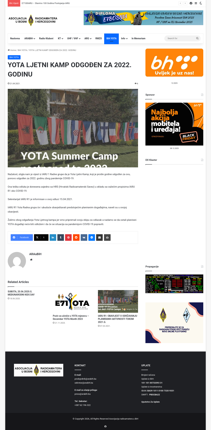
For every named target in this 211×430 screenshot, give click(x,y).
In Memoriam (138, 38)
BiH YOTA (111, 38)
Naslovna (15, 38)
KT (59, 38)
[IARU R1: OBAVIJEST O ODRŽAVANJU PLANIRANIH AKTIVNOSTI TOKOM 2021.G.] (118, 300)
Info (123, 38)
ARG (86, 38)
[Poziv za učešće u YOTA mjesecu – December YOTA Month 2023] (73, 300)
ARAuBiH (35, 254)
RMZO (98, 38)
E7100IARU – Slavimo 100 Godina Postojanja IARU (46, 3)
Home (12, 50)
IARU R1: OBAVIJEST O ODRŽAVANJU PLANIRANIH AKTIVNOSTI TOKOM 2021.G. (117, 317)
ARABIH (28, 38)
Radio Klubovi (46, 38)
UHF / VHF (72, 38)
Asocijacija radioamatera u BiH (123, 419)
